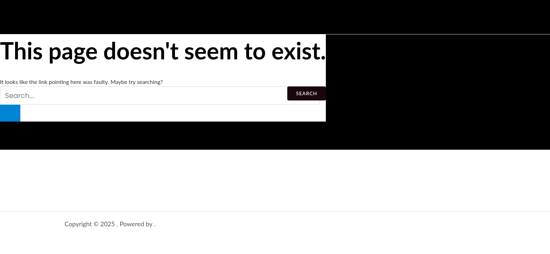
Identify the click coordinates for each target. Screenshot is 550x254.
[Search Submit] (10, 113)
